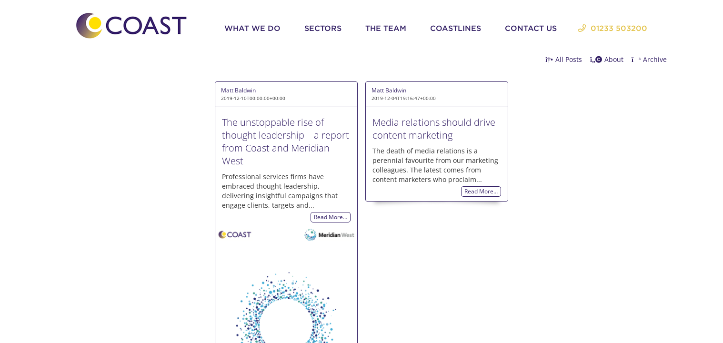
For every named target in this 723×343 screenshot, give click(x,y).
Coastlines (455, 28)
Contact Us (531, 28)
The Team (385, 28)
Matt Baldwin (238, 90)
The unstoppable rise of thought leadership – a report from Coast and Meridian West (285, 141)
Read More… (330, 217)
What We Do (252, 28)
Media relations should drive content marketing (433, 128)
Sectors (322, 28)
